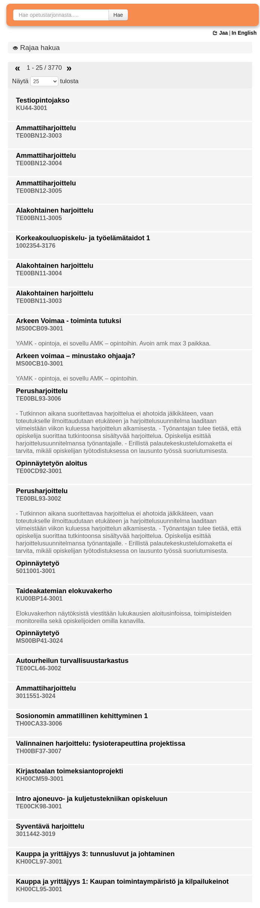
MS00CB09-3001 (39, 328)
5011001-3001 (35, 570)
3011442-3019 (35, 833)
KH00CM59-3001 (39, 778)
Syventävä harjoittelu (50, 826)
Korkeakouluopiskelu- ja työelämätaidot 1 (83, 238)
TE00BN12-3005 (39, 190)
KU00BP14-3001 (39, 598)
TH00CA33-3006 (39, 723)
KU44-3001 (31, 107)
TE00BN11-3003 (39, 300)
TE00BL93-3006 (38, 398)
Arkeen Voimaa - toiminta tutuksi (68, 321)
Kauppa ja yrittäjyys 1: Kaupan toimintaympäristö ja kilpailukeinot (122, 881)
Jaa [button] (220, 33)
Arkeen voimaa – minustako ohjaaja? (75, 356)
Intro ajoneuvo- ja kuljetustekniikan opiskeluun (91, 798)
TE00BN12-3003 (39, 135)
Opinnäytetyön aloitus (51, 463)
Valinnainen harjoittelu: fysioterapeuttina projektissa (100, 743)
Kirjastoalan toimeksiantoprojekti (69, 771)
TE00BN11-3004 (39, 273)
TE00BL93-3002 (38, 498)
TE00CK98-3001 (39, 806)
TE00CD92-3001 (39, 470)
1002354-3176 (35, 245)
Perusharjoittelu (41, 391)
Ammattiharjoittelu (46, 128)
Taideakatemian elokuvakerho (64, 591)
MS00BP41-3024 (39, 640)
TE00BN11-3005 (39, 218)
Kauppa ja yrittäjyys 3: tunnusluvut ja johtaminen (95, 854)
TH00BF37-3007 (38, 751)
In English (244, 33)
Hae (118, 15)
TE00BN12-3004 (39, 163)
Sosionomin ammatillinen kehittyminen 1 (82, 716)
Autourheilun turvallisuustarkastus (72, 660)
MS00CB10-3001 (39, 363)
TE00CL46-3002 (38, 668)
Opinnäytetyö (37, 563)
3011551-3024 (35, 695)
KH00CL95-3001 (39, 889)
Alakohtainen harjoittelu (54, 210)
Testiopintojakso (42, 100)
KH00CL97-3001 (39, 861)
